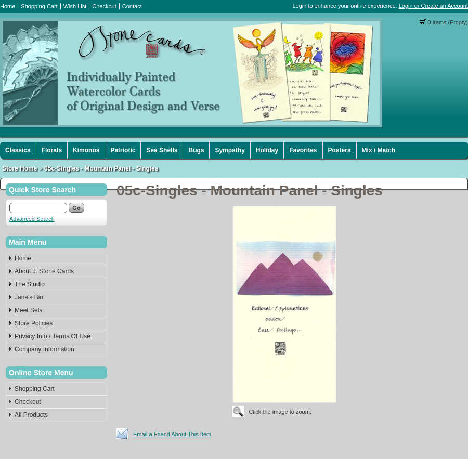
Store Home (19, 168)
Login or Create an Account (433, 6)
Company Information (44, 349)
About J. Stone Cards (44, 271)
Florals (52, 150)
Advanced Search (32, 219)
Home (7, 6)
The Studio (30, 284)
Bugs (196, 150)
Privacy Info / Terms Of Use (52, 336)
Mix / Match (379, 150)
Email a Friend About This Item (172, 434)
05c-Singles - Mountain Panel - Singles (101, 168)
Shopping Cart (39, 6)
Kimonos (86, 150)
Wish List (75, 6)
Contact (132, 6)
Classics (18, 150)
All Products (31, 414)
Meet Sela (29, 310)
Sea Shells (161, 150)
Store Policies (34, 323)
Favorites (303, 150)
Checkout (104, 6)
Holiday (267, 150)
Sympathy (229, 150)
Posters (339, 150)
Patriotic (122, 150)
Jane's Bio (29, 297)
